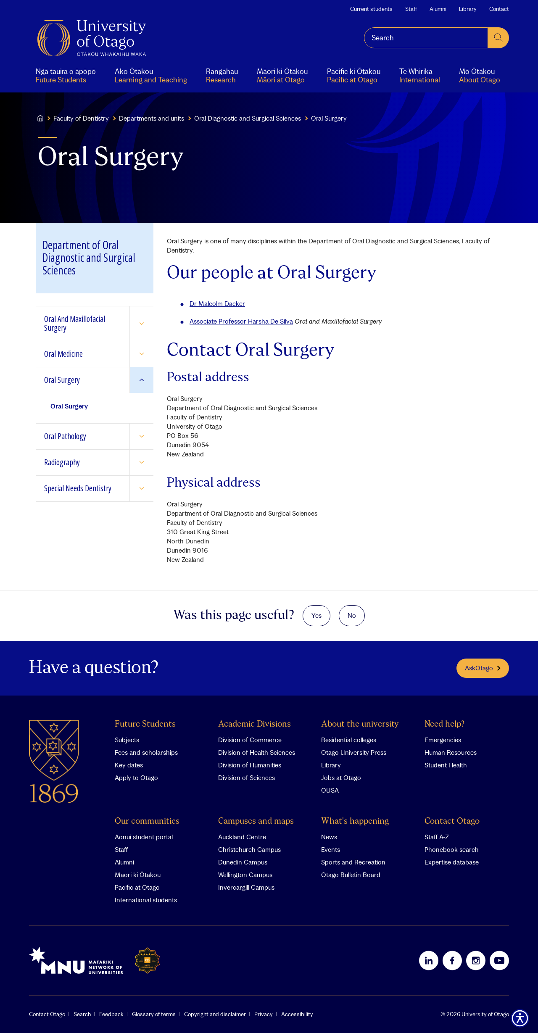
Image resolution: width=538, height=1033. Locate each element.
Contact (499, 9)
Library (468, 9)
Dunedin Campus (242, 862)
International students (146, 899)
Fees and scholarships (146, 752)
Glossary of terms (154, 1014)
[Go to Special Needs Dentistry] (82, 488)
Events (330, 849)
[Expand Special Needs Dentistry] (141, 488)
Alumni (438, 9)
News (329, 836)
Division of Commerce (250, 739)
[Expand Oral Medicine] (141, 354)
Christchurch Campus (249, 849)
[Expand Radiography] (141, 462)
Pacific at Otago (137, 887)
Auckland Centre (242, 836)
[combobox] (426, 37)
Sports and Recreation (353, 862)
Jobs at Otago (341, 777)
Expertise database (452, 862)
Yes (316, 615)
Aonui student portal (144, 836)
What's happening (355, 821)
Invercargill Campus (246, 887)
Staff (411, 9)
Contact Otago (452, 821)
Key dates (129, 765)
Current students (371, 9)
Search (82, 1014)
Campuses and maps (256, 821)
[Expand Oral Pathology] (141, 436)
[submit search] (498, 37)
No (352, 615)
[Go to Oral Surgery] (82, 380)
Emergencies (443, 739)
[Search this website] (426, 37)
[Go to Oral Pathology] (82, 436)
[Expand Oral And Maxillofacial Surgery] (141, 323)
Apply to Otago (136, 777)
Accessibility (297, 1014)
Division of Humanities (249, 765)
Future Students (145, 724)
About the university (360, 724)
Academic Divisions (254, 724)
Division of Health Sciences (256, 752)
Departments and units (151, 118)
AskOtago (483, 667)
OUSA (330, 790)
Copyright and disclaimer (215, 1014)
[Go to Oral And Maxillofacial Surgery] (82, 323)
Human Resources (451, 752)
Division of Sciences (246, 777)
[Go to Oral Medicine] (82, 354)
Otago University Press (353, 752)
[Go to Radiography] (82, 462)
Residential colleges (348, 739)
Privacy (263, 1014)
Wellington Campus (245, 874)
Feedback (111, 1014)
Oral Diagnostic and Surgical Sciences (247, 118)
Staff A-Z (437, 836)
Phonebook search (452, 849)
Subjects (127, 739)
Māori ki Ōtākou (138, 874)
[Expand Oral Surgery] (141, 380)
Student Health (446, 765)
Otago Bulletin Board (350, 874)
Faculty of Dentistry (81, 118)
